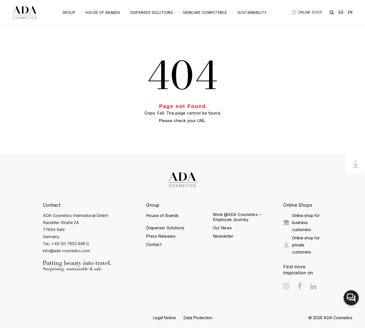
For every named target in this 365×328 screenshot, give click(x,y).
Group (69, 12)
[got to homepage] (25, 12)
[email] (340, 12)
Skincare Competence (205, 12)
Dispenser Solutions (151, 12)
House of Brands (102, 12)
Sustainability (252, 12)
